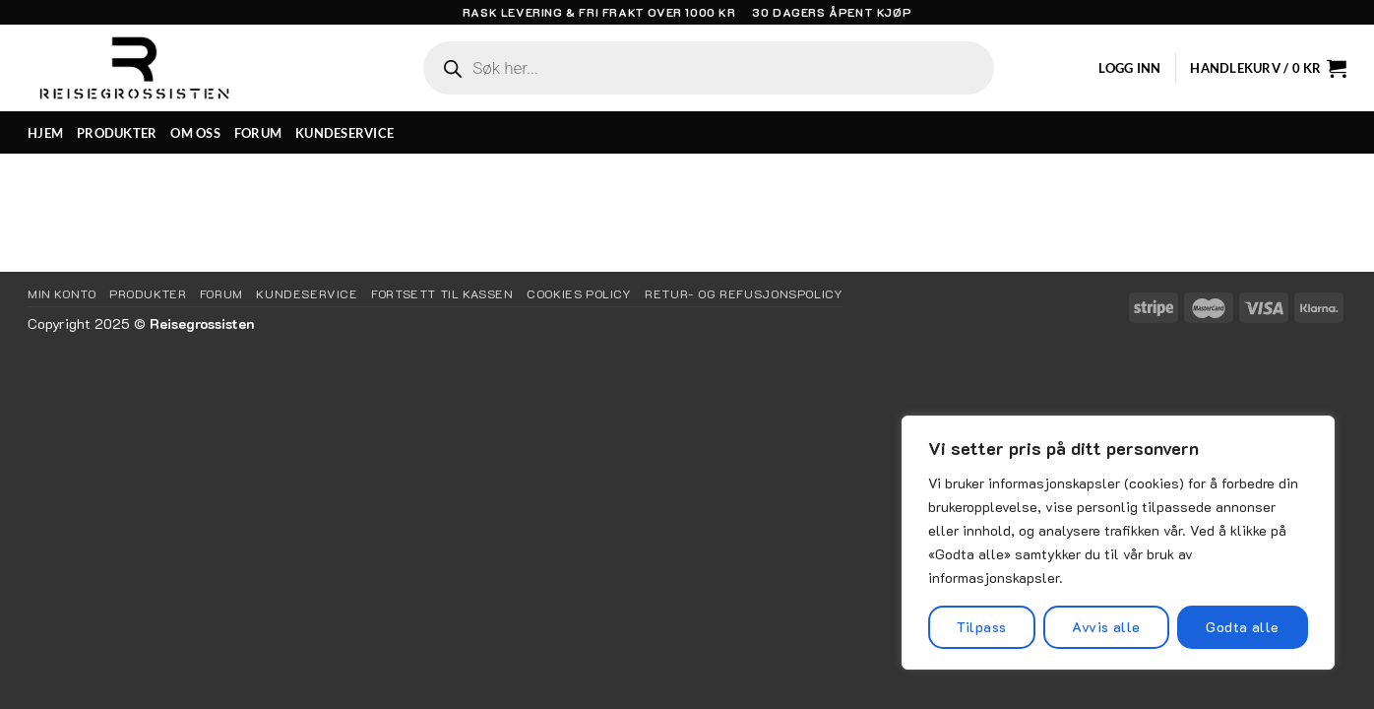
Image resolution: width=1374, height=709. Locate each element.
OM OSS (195, 133)
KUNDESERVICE (344, 133)
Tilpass (981, 626)
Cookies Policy (579, 293)
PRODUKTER (116, 133)
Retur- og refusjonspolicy (744, 293)
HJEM (45, 133)
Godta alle (1242, 626)
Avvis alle (1106, 626)
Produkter (148, 293)
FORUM (257, 133)
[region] (1118, 543)
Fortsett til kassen (442, 293)
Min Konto (62, 293)
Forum (221, 293)
